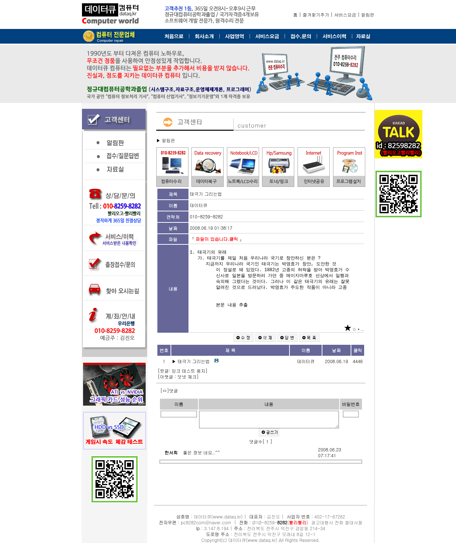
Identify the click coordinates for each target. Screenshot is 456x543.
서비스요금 (345, 14)
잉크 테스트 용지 (188, 370)
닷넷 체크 (187, 376)
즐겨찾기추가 (316, 14)
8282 (282, 522)
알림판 (367, 14)
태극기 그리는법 (194, 361)
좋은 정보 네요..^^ (201, 457)
